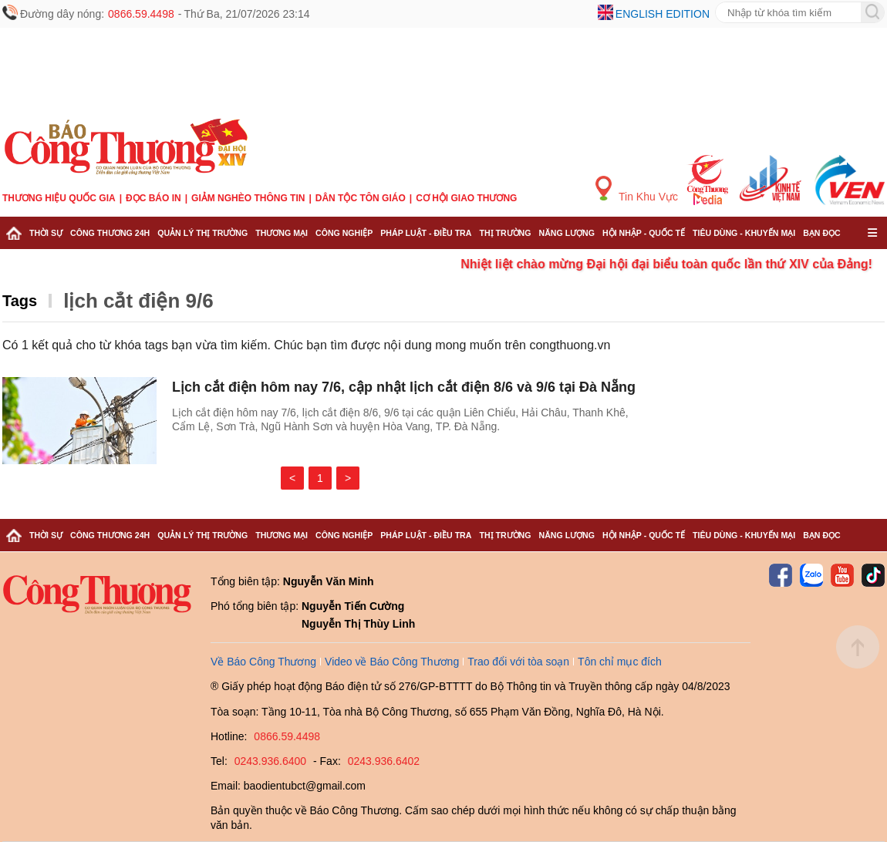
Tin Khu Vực (636, 189)
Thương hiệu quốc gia (59, 198)
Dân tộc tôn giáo (360, 198)
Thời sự (45, 232)
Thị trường (505, 232)
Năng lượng (567, 232)
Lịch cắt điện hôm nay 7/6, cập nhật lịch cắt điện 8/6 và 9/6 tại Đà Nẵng (404, 387)
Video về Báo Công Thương (392, 661)
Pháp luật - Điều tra (425, 232)
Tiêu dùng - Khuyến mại (744, 232)
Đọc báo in (153, 198)
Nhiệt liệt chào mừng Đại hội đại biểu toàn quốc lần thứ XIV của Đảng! (679, 264)
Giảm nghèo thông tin (248, 198)
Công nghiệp (344, 232)
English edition (663, 14)
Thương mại (281, 232)
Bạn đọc (822, 232)
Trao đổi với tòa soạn (518, 661)
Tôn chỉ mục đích (620, 661)
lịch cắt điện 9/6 (138, 300)
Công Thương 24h (110, 232)
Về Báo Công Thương (263, 661)
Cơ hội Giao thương (466, 198)
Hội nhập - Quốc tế (643, 232)
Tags (19, 300)
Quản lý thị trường (202, 232)
